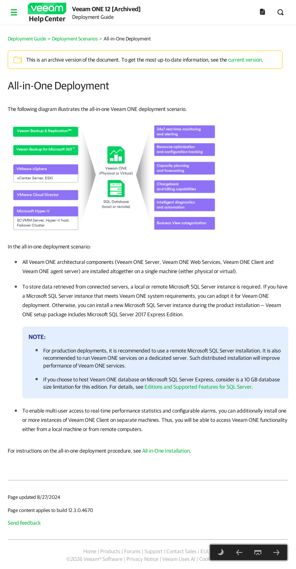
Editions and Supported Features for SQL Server (198, 387)
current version (245, 60)
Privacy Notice (142, 559)
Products (110, 551)
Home (89, 551)
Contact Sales (181, 551)
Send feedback (24, 523)
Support (154, 551)
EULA (206, 551)
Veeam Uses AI (178, 559)
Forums (132, 551)
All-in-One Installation (166, 451)
